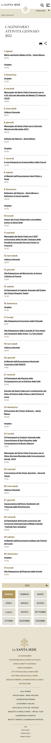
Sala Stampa (25, 691)
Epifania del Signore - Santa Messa (19, 139)
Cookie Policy (25, 733)
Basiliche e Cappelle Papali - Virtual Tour (25, 712)
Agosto (24, 612)
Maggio (24, 603)
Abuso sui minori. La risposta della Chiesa (24, 680)
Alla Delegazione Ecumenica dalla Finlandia (23, 321)
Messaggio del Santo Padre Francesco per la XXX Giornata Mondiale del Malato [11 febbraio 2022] (25, 95)
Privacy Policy (25, 736)
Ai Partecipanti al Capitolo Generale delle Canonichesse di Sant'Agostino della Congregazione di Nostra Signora (22, 440)
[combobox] (25, 585)
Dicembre (40, 621)
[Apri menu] (48, 5)
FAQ (25, 727)
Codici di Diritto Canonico (24, 664)
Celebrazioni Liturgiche (25, 716)
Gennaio (10, 15)
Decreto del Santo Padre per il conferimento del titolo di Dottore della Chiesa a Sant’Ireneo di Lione (25, 394)
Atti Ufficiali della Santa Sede (24, 672)
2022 (3, 15)
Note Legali (25, 730)
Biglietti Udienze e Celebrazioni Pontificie (25, 719)
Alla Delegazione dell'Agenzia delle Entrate (23, 571)
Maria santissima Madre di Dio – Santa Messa (24, 55)
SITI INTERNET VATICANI (25, 704)
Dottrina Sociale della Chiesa (24, 676)
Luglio (8, 612)
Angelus (8, 64)
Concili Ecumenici (25, 668)
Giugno (40, 603)
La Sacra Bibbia (24, 656)
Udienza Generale (12, 112)
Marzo (40, 594)
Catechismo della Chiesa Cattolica (25, 660)
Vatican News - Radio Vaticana (25, 695)
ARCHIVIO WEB (25, 684)
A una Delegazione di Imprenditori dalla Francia (25, 162)
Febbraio (24, 594)
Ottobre (9, 621)
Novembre (24, 621)
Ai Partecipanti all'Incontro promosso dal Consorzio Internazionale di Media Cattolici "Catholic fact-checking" (23, 524)
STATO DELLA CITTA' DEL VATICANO (25, 708)
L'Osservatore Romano (25, 699)
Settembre (40, 612)
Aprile (9, 603)
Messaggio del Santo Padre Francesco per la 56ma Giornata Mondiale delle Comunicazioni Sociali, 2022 (24, 456)
